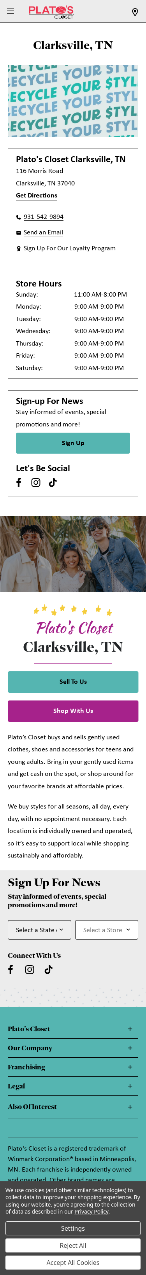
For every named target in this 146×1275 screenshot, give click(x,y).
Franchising (26, 1067)
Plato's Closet (29, 1029)
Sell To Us (73, 682)
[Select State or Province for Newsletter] (39, 930)
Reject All (73, 1245)
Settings (73, 1228)
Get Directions (36, 195)
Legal (16, 1086)
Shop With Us (73, 711)
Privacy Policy (91, 1211)
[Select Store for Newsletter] (107, 930)
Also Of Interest (32, 1106)
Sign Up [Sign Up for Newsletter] (73, 443)
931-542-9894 (43, 217)
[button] (11, 11)
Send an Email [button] (43, 232)
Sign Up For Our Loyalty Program (70, 248)
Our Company (30, 1048)
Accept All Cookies (73, 1262)
